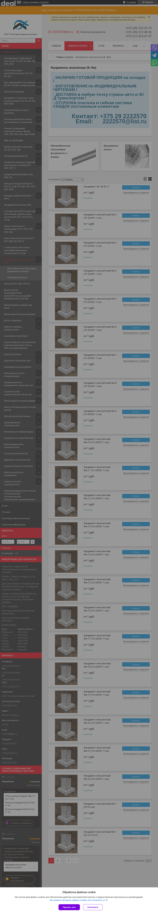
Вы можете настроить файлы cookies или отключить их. (78, 900)
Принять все (69, 907)
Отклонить (92, 907)
